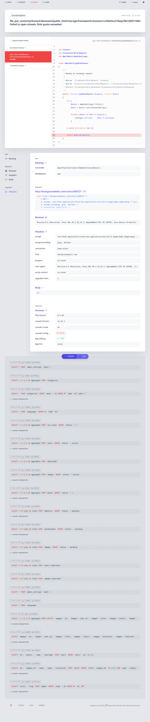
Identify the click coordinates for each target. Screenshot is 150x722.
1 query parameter (19, 399)
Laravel (42, 705)
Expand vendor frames (19, 41)
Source (21, 705)
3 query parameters (19, 624)
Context (8, 188)
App (6, 154)
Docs (31, 705)
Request (8, 167)
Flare (108, 705)
